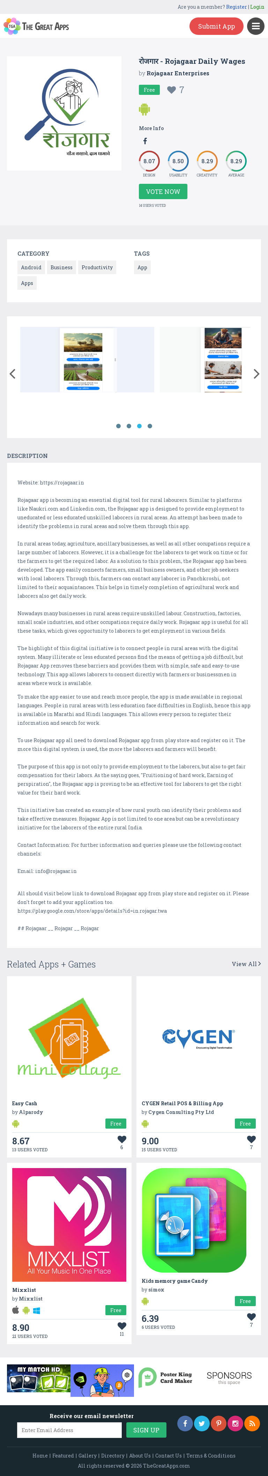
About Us (140, 1455)
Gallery (88, 1455)
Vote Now (163, 191)
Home (40, 1455)
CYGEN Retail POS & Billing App (182, 1103)
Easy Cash (24, 1103)
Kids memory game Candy (175, 1281)
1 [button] (118, 426)
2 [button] (128, 426)
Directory (113, 1455)
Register (236, 6)
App (142, 267)
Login (257, 6)
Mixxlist (24, 1290)
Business (62, 267)
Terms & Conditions (211, 1455)
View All (246, 963)
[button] (12, 372)
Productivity (97, 267)
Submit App (216, 26)
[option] (87, 361)
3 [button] (139, 426)
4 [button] (149, 426)
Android (31, 267)
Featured (63, 1455)
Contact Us (168, 1455)
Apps (27, 283)
